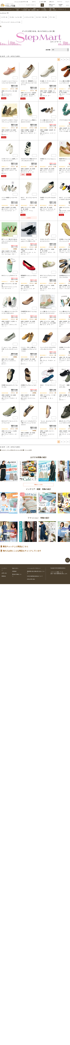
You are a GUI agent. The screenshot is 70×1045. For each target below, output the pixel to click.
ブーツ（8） (52, 17)
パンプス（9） (4, 17)
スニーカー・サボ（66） (41, 17)
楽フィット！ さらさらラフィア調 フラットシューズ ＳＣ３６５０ (29, 422)
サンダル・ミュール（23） (16, 17)
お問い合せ (4, 573)
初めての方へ (15, 568)
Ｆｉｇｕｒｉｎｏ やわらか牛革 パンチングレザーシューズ (10, 349)
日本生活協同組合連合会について (35, 576)
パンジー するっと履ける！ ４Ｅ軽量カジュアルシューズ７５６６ (28, 349)
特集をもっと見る (38, 484)
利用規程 (14, 571)
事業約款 (4, 576)
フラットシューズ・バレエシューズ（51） (11, 22)
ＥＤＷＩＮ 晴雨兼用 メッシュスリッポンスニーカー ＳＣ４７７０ (29, 82)
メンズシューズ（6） (29, 17)
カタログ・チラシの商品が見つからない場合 (12, 450)
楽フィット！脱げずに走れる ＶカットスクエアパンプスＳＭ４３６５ (9, 241)
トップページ (3, 13)
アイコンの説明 (28, 450)
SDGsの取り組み (31, 579)
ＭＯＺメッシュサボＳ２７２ (9, 275)
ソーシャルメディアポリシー (34, 568)
